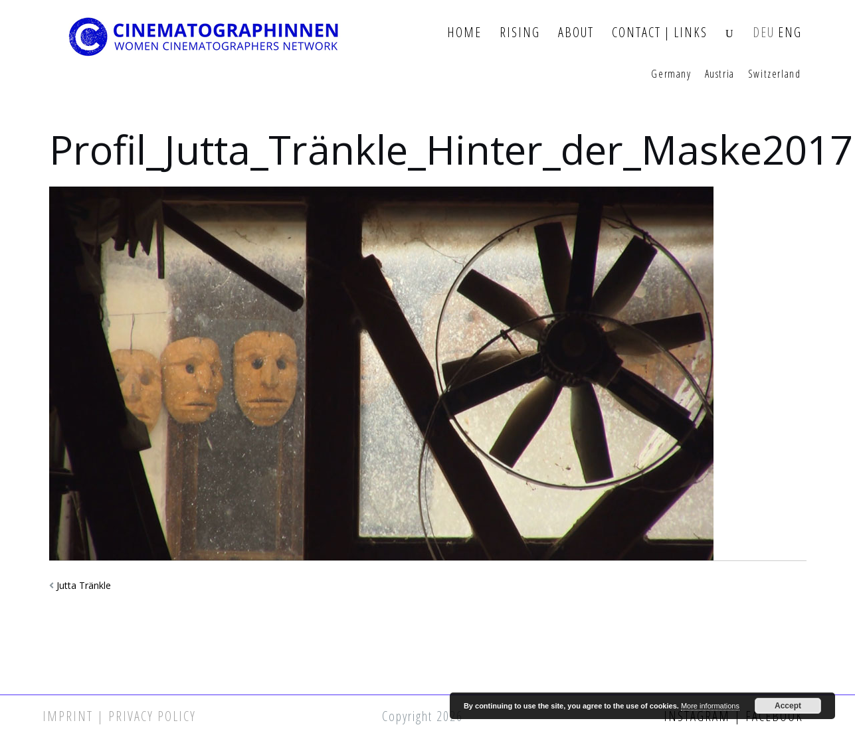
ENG (790, 33)
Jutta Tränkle (83, 585)
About (576, 33)
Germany (671, 74)
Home (464, 33)
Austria (720, 74)
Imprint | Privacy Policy (119, 716)
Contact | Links (660, 33)
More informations (710, 706)
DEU (764, 33)
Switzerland (774, 74)
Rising (520, 33)
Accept (788, 705)
